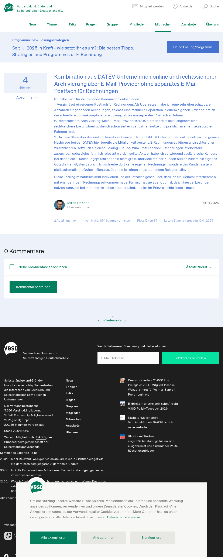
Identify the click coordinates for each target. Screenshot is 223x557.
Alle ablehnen (103, 537)
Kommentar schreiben (33, 287)
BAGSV (41, 437)
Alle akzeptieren (53, 537)
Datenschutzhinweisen (124, 517)
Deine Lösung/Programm (192, 47)
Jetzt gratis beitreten (193, 358)
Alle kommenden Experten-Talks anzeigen (127, 454)
